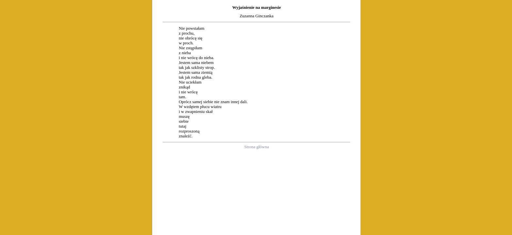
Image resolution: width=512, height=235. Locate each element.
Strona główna (256, 146)
